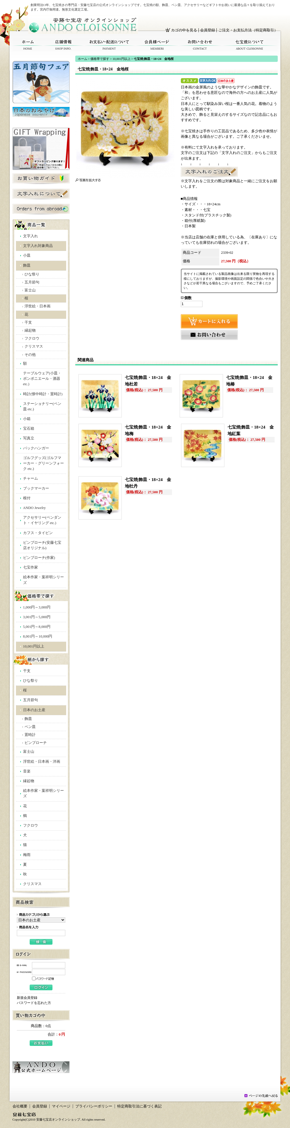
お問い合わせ (200, 44)
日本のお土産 (34, 710)
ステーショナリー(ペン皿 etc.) (42, 406)
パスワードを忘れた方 (34, 1003)
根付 (27, 498)
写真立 (28, 438)
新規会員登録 (27, 997)
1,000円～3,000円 (37, 607)
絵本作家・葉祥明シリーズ (43, 580)
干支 (28, 322)
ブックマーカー (36, 488)
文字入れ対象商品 (38, 246)
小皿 (27, 255)
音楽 (27, 771)
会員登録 (207, 30)
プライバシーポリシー (93, 1106)
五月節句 (32, 282)
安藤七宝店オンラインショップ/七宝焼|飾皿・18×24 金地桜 (83, 25)
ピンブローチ (36, 743)
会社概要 (20, 1106)
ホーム (28, 44)
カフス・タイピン (38, 533)
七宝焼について (250, 44)
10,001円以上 (33, 646)
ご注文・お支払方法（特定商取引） (248, 30)
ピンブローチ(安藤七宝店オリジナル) (42, 545)
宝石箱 (28, 429)
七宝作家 (30, 567)
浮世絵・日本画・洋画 (41, 762)
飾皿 (27, 265)
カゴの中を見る (184, 30)
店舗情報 (63, 44)
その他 (30, 355)
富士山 (30, 290)
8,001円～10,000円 (37, 636)
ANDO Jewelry (34, 508)
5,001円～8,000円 (37, 627)
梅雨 (27, 855)
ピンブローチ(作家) (39, 558)
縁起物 (30, 330)
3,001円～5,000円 (37, 617)
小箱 (27, 419)
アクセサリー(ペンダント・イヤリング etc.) (42, 520)
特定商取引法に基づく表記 (139, 1106)
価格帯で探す (99, 58)
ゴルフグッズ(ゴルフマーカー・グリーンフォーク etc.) (43, 463)
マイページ (61, 1106)
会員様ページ (157, 44)
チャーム (30, 478)
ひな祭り (32, 274)
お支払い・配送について (109, 44)
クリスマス (34, 346)
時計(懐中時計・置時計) (43, 394)
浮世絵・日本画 (37, 306)
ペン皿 (30, 727)
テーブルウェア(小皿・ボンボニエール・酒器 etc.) (42, 378)
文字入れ (30, 236)
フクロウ (32, 338)
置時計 (30, 735)
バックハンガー (36, 448)
